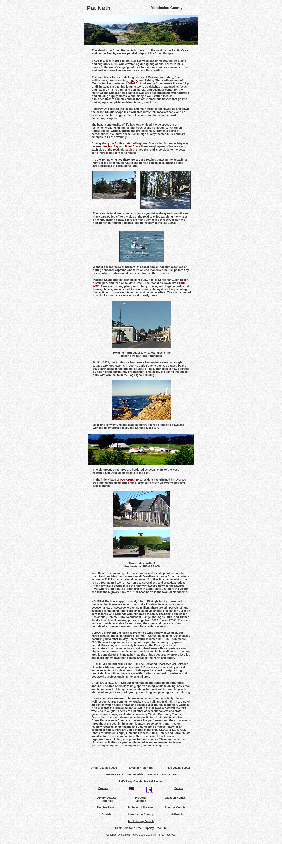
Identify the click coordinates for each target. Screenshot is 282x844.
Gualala (106, 814)
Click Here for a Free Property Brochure (141, 828)
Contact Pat (169, 774)
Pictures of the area (141, 807)
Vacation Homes (175, 797)
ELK (107, 579)
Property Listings (140, 799)
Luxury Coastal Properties (106, 799)
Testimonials (135, 774)
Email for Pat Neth (141, 767)
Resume (152, 774)
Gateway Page (116, 774)
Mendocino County (140, 814)
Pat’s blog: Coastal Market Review (141, 781)
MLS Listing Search (141, 821)
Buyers (103, 788)
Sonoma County (175, 807)
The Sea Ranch (106, 807)
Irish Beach (175, 814)
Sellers (178, 788)
